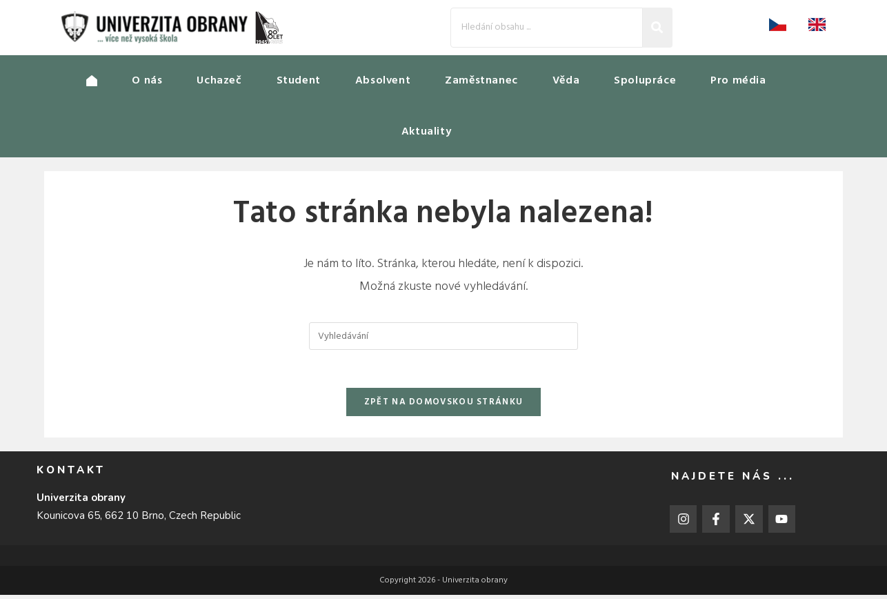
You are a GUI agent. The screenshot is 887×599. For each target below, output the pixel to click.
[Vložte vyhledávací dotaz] (443, 336)
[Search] (546, 27)
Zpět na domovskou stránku (444, 406)
